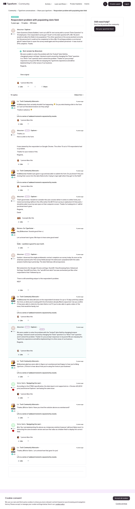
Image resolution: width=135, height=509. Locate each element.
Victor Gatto (21, 383)
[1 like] (25, 83)
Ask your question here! (105, 29)
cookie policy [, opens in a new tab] (60, 504)
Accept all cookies (121, 498)
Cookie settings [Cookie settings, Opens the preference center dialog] (121, 504)
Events (87, 4)
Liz (18, 101)
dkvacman (20, 29)
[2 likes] (25, 218)
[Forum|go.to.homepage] (17, 4)
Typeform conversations (26, 10)
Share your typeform (44, 10)
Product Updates (76, 4)
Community (12, 10)
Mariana (19, 228)
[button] (115, 4)
